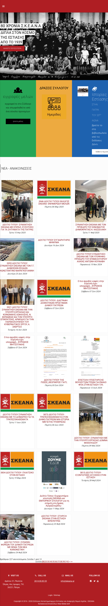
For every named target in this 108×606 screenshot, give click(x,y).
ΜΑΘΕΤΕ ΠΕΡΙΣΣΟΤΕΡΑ (12, 48)
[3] (48, 561)
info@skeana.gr (67, 581)
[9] (64, 561)
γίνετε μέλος (18, 121)
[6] (56, 561)
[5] (53, 561)
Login (50, 595)
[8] (61, 561)
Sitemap (57, 595)
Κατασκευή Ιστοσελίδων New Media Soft (54, 604)
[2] (46, 561)
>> (71, 561)
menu (3, 6)
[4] (51, 561)
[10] (67, 561)
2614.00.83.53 (40, 581)
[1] (43, 561)
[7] (59, 561)
